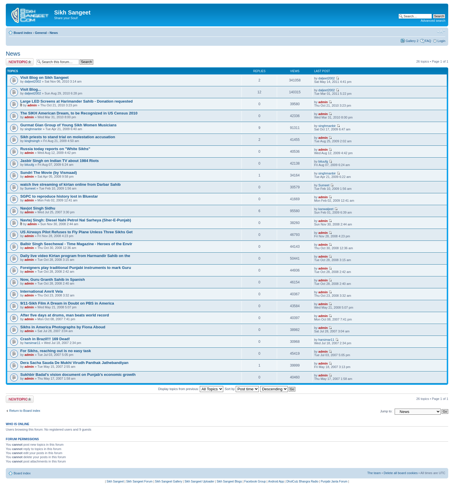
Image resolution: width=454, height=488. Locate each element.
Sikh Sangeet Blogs (229, 481)
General (41, 32)
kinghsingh (32, 141)
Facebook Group (255, 481)
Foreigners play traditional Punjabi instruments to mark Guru (75, 267)
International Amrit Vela (41, 291)
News (54, 32)
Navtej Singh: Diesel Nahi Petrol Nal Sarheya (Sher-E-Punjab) (75, 220)
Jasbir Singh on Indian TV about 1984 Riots (59, 161)
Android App (276, 481)
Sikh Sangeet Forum (139, 481)
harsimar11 (33, 343)
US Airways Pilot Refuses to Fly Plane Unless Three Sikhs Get (76, 232)
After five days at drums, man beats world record (64, 315)
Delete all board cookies (401, 473)
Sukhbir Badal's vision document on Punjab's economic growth (78, 374)
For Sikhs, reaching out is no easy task (55, 351)
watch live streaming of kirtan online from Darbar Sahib (70, 184)
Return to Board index (24, 410)
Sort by (242, 389)
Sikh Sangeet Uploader (199, 481)
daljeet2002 (33, 81)
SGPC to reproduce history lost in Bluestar (59, 196)
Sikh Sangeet (115, 481)
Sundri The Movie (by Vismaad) (48, 172)
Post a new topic (20, 61)
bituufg (29, 164)
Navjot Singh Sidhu (37, 208)
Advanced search (433, 20)
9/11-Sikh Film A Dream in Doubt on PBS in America (67, 303)
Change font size (441, 31)
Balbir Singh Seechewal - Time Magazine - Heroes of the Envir (76, 244)
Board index (23, 32)
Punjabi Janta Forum (334, 481)
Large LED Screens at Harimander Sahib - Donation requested (76, 101)
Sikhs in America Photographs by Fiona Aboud (62, 327)
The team (374, 473)
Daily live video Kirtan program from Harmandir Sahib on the (75, 256)
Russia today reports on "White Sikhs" (55, 149)
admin (32, 105)
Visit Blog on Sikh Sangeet (44, 77)
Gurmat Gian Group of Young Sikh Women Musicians (68, 125)
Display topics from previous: (190, 389)
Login (441, 41)
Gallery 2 (412, 41)
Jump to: (386, 411)
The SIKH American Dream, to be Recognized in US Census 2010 (79, 113)
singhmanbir (33, 129)
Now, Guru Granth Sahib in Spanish (52, 279)
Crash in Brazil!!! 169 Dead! (45, 339)
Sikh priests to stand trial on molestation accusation (67, 137)
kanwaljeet (326, 209)
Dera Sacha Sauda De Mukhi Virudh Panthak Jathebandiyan (74, 362)
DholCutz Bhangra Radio (302, 481)
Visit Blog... (30, 89)
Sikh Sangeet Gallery (168, 481)
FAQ (428, 41)
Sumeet (30, 188)
